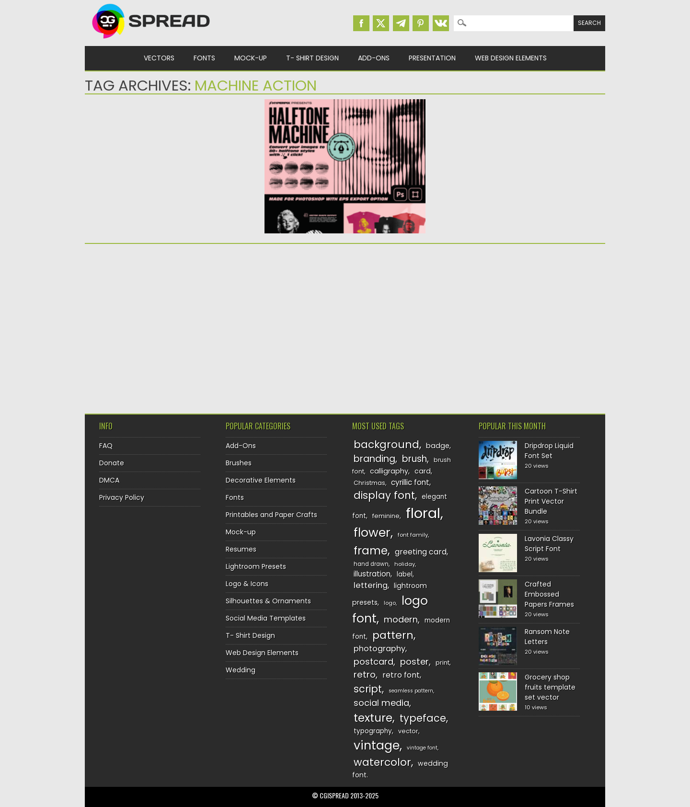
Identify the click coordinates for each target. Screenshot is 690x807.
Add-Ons (374, 58)
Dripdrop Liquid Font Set (549, 451)
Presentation (432, 58)
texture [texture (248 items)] (373, 718)
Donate (111, 463)
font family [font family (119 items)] (413, 535)
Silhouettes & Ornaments (268, 601)
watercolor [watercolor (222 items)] (382, 762)
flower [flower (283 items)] (372, 532)
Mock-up (250, 58)
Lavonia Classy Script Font (549, 543)
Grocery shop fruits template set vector (550, 687)
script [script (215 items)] (368, 689)
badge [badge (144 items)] (437, 445)
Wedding (240, 670)
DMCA (109, 480)
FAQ (106, 445)
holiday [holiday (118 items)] (404, 564)
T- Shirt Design (312, 58)
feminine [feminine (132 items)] (386, 515)
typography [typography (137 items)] (373, 731)
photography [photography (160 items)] (379, 648)
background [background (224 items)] (386, 444)
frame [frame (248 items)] (371, 550)
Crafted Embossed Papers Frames (549, 594)
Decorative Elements (261, 480)
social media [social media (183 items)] (381, 703)
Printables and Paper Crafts (271, 514)
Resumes (241, 549)
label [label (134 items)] (405, 574)
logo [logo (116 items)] (390, 603)
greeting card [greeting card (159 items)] (421, 551)
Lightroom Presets (256, 566)
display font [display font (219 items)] (384, 495)
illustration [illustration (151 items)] (372, 574)
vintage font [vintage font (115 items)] (422, 747)
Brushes (239, 463)
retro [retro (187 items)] (365, 674)
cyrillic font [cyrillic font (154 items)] (410, 482)
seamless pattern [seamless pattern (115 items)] (411, 690)
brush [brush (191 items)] (414, 458)
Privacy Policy (121, 497)
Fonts (204, 58)
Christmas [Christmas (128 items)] (369, 483)
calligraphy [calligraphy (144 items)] (389, 471)
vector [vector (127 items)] (408, 731)
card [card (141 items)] (422, 471)
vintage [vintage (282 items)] (377, 745)
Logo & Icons (247, 583)
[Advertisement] (168, 325)
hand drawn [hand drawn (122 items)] (371, 564)
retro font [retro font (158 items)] (401, 674)
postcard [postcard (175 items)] (373, 662)
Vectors (159, 58)
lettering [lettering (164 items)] (371, 585)
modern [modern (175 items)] (401, 619)
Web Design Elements (511, 58)
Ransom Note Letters (547, 636)
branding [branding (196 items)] (374, 458)
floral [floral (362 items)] (423, 513)
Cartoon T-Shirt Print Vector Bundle (551, 501)
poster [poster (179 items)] (414, 662)
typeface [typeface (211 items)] (423, 718)
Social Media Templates (266, 618)
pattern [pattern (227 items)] (393, 635)
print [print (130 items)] (442, 662)
